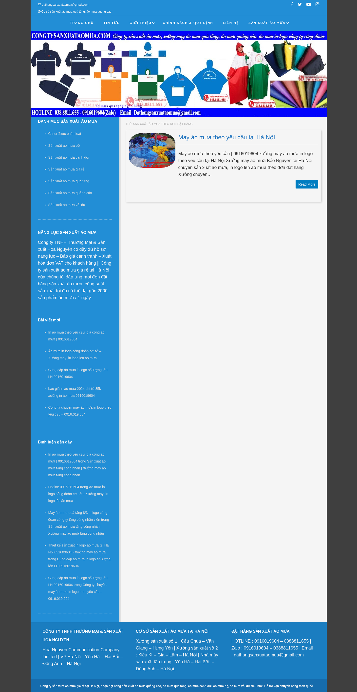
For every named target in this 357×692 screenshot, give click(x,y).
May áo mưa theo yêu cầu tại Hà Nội (226, 137)
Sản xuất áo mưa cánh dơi (68, 157)
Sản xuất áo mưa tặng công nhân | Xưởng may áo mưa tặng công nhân (77, 468)
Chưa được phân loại (64, 134)
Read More (306, 184)
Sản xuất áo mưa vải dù (66, 205)
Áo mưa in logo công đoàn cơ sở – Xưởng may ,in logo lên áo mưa (78, 494)
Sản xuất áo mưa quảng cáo (70, 193)
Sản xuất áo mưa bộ (64, 145)
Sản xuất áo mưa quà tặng (68, 181)
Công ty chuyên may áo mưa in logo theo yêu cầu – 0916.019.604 (77, 592)
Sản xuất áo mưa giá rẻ (66, 169)
